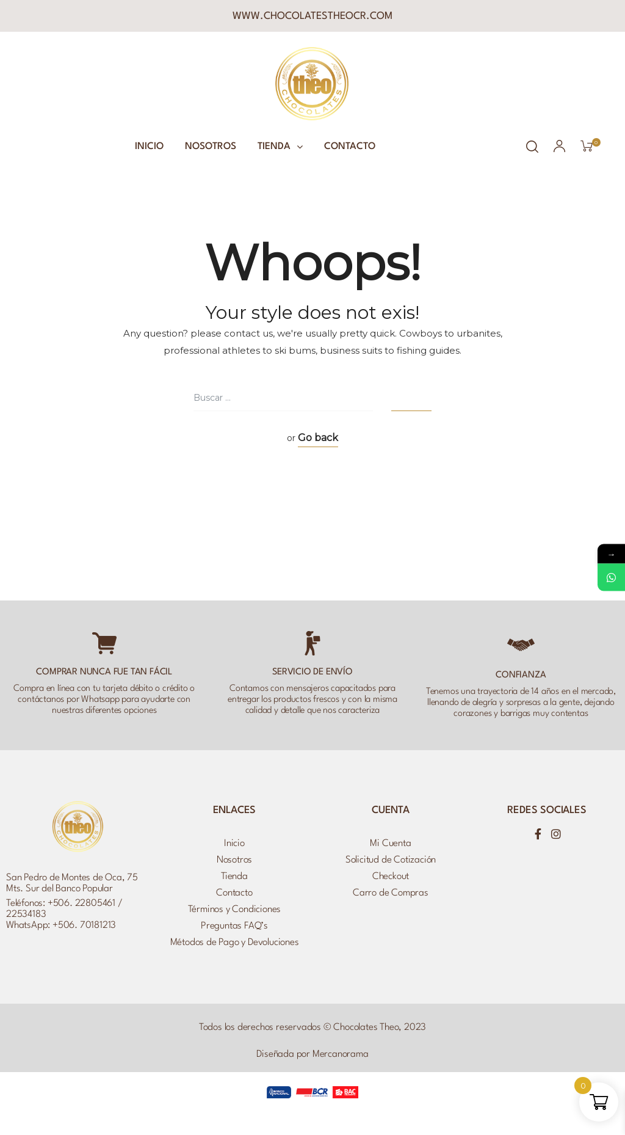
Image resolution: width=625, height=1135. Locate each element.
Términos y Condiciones (234, 909)
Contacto (349, 146)
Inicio (149, 146)
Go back (318, 437)
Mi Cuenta (390, 844)
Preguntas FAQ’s (234, 926)
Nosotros (210, 146)
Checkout (390, 876)
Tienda (280, 146)
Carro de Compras (390, 893)
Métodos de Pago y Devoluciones (234, 942)
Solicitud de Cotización (390, 860)
